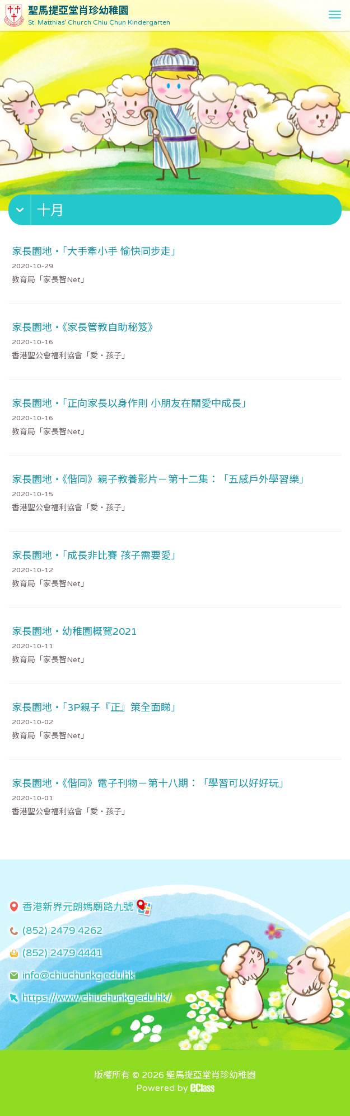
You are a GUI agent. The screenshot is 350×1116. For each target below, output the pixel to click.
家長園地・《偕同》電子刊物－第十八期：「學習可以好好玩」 (150, 783)
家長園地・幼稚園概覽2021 (74, 631)
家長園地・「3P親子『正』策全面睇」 (96, 707)
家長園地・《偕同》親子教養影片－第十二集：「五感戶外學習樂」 (160, 479)
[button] (176, 212)
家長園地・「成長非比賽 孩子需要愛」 (96, 555)
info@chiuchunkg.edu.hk (78, 975)
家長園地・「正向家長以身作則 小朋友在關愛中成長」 (131, 403)
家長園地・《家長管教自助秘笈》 (85, 327)
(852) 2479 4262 (62, 930)
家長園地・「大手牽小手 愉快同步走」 (96, 251)
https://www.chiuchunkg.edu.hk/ (96, 997)
